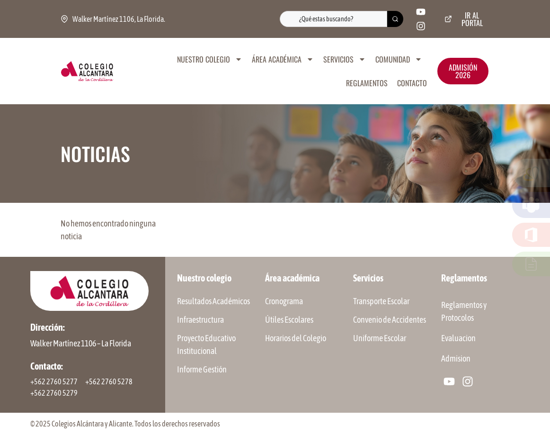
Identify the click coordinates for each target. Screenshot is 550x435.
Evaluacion (458, 338)
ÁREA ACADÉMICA (283, 59)
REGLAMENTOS (367, 83)
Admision (455, 358)
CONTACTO (412, 83)
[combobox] (333, 19)
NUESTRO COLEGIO (209, 59)
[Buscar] (395, 19)
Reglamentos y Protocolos (464, 311)
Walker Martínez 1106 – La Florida (80, 343)
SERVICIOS (344, 59)
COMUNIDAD (398, 59)
